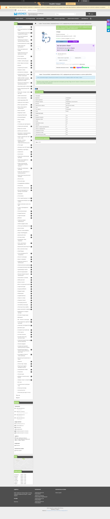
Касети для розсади (22, 58)
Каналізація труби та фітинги (24, 86)
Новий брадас (21, 251)
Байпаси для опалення (22, 130)
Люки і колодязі (21, 119)
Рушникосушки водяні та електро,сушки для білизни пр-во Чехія (23, 351)
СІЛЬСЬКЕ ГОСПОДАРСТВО (24, 325)
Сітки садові (20, 144)
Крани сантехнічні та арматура (24, 309)
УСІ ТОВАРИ (19, 27)
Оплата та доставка (59, 18)
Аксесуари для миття (22, 302)
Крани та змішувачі (22, 259)
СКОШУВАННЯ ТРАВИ (22, 369)
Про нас (18, 395)
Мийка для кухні (21, 279)
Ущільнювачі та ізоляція (23, 277)
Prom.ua (61, 508)
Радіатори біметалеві (22, 115)
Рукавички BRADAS (22, 288)
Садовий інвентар (21, 213)
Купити (61, 41)
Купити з (73, 41)
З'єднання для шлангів (22, 67)
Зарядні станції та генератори (24, 379)
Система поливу (21, 237)
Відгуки (18, 397)
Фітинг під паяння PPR (22, 104)
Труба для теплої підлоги (23, 102)
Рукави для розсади (22, 387)
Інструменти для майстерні (23, 329)
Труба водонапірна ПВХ (23, 100)
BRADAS (20, 217)
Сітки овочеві (20, 195)
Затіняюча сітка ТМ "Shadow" (24, 147)
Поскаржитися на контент (52, 510)
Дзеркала (20, 361)
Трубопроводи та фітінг (23, 269)
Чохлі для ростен (21, 390)
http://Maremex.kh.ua (20, 423)
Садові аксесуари (21, 215)
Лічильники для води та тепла (24, 392)
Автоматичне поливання (23, 72)
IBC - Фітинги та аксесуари (23, 319)
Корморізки (20, 193)
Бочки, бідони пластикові (23, 63)
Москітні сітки (21, 178)
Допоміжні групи (21, 327)
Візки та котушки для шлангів (24, 284)
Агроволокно (20, 151)
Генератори (20, 371)
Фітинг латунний (21, 110)
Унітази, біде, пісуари (22, 363)
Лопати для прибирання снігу (24, 225)
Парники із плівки (21, 69)
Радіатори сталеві (21, 112)
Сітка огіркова (21, 56)
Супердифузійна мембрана (23, 183)
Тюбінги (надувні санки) (23, 223)
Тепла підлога (21, 332)
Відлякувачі (20, 317)
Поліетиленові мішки (22, 211)
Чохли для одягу (21, 181)
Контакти (49, 18)
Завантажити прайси (73, 18)
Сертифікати (84, 18)
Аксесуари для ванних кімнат (24, 267)
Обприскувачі (21, 293)
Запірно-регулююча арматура (24, 265)
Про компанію (40, 18)
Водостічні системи (22, 128)
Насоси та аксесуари (22, 256)
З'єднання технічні (22, 300)
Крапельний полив (22, 235)
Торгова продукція (21, 343)
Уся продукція (29, 18)
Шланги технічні (21, 282)
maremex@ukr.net (19, 425)
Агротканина (20, 154)
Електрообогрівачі (22, 117)
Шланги (19, 65)
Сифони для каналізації (23, 126)
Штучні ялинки (21, 228)
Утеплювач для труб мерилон (24, 124)
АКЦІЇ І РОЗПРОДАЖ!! (22, 232)
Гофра (19, 121)
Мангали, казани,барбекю (23, 230)
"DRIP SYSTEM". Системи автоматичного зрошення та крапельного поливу (24, 79)
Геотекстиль (20, 185)
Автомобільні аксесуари (23, 304)
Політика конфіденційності (62, 510)
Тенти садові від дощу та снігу (24, 198)
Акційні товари (19, 18)
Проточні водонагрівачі (22, 271)
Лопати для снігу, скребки (23, 307)
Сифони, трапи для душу (23, 60)
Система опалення (22, 334)
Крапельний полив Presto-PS (24, 246)
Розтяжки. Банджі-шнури (23, 315)
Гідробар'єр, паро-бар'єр (23, 149)
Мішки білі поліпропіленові (23, 187)
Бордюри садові (21, 291)
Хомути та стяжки (21, 297)
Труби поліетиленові (22, 95)
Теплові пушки (21, 374)
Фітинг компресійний (22, 97)
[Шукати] (75, 14)
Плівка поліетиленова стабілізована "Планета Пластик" (23, 164)
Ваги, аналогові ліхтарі (22, 248)
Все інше (20, 382)
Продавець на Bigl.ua (55, 509)
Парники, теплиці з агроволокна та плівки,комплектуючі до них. (24, 141)
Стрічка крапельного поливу (24, 43)
